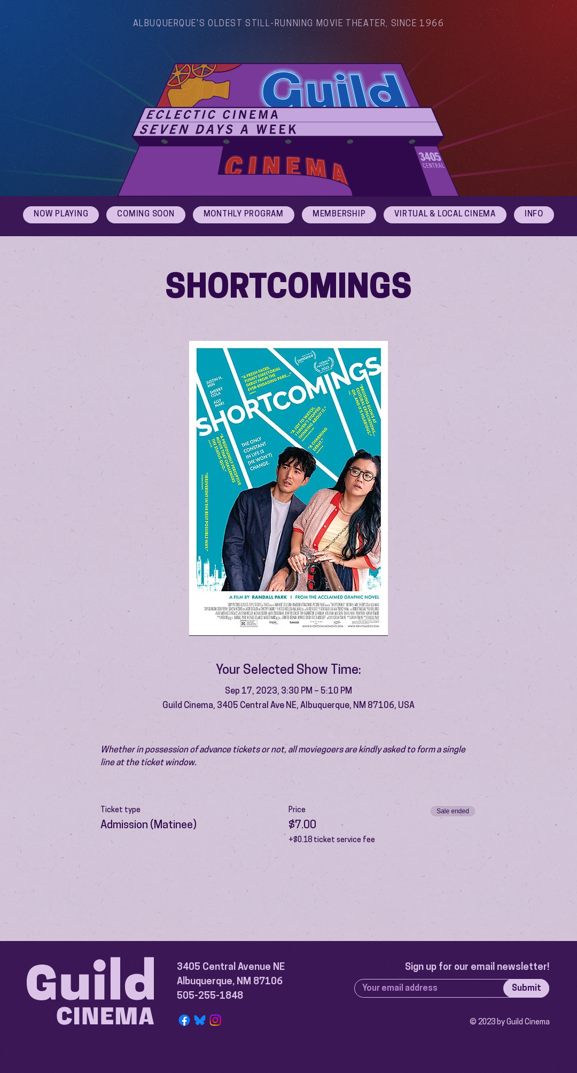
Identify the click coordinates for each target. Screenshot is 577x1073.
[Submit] (526, 988)
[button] (534, 214)
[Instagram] (215, 1020)
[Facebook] (184, 1020)
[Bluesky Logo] (199, 1020)
